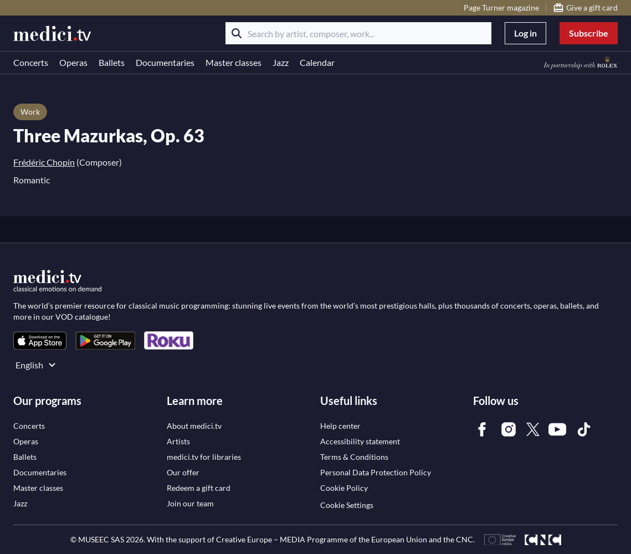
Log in (525, 33)
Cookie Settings (346, 505)
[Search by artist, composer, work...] (358, 33)
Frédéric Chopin (44, 162)
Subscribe (588, 33)
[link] (39, 340)
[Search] (236, 33)
